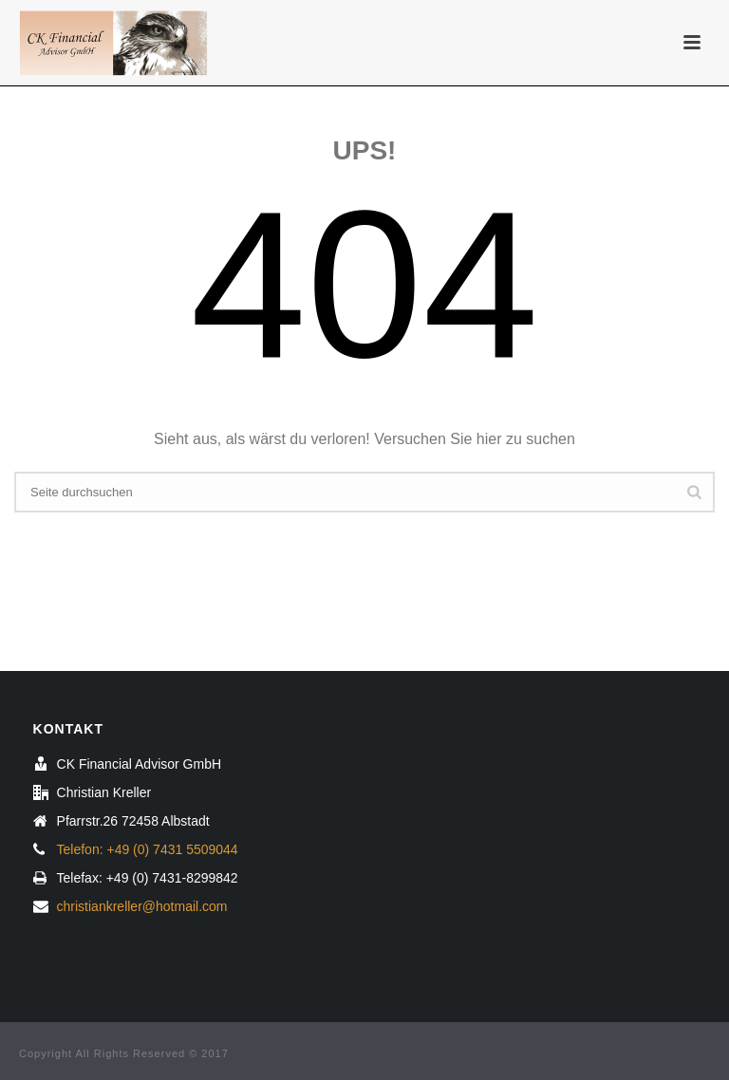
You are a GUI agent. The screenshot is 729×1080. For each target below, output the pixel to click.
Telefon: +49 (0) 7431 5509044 (147, 849)
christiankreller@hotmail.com (142, 906)
